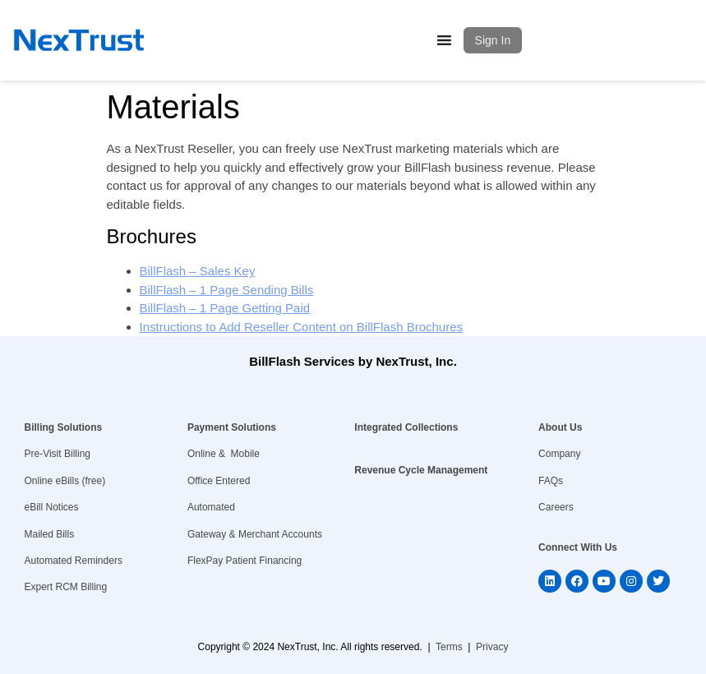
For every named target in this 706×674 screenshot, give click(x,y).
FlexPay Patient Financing (244, 560)
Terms (449, 647)
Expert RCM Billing (66, 587)
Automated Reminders (73, 560)
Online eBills (52, 481)
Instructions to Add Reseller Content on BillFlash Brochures (302, 327)
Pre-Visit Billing (57, 453)
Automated (211, 507)
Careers (556, 507)
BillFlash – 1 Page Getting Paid (225, 308)
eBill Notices (52, 507)
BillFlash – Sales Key (198, 271)
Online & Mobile (223, 453)
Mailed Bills (50, 534)
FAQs (550, 481)
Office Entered (219, 481)
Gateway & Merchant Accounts (254, 534)
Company (559, 453)
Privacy (492, 647)
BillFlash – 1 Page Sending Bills (227, 290)
